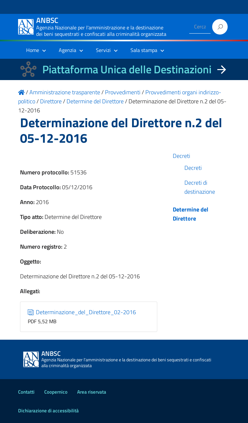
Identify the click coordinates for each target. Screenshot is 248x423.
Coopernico (55, 392)
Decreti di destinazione (199, 187)
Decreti (181, 155)
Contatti (26, 392)
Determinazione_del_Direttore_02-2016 (82, 312)
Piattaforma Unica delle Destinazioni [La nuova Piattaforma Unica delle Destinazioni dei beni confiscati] (127, 69)
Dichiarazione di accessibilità (48, 410)
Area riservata (91, 392)
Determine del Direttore (190, 214)
